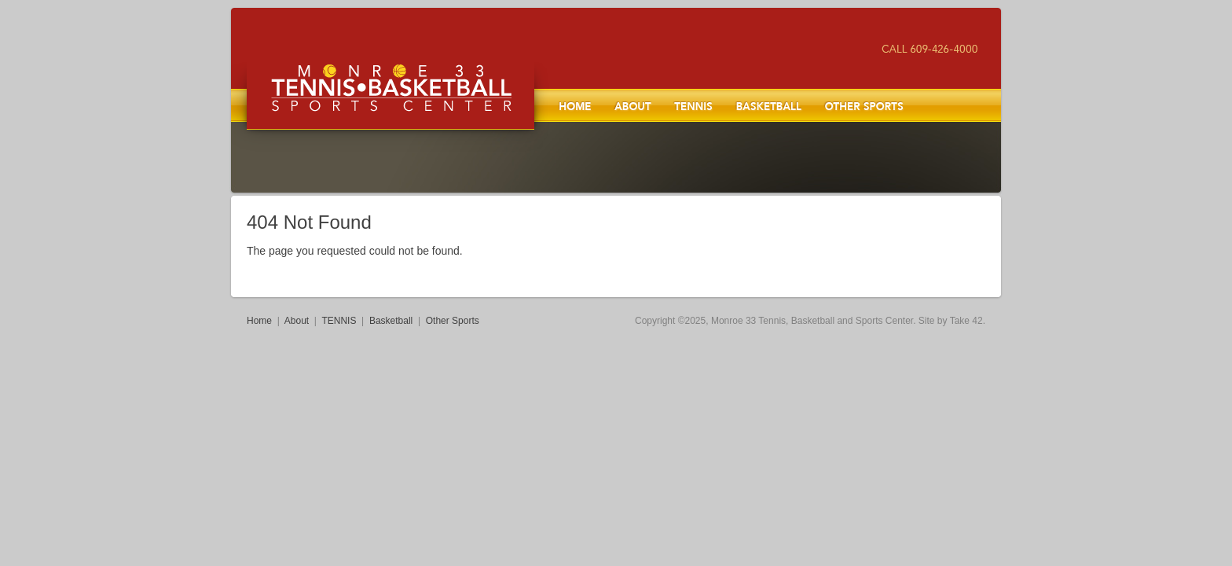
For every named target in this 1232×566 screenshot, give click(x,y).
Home (575, 105)
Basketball (768, 105)
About (632, 105)
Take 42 (966, 320)
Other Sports (864, 105)
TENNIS (693, 105)
